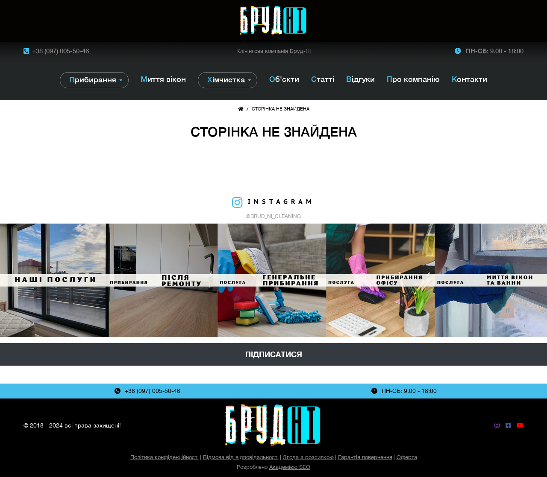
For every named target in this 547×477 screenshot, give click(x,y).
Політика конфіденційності (164, 457)
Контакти (469, 79)
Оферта (407, 457)
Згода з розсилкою (308, 457)
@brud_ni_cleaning (273, 216)
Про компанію (413, 79)
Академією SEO (289, 467)
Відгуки (360, 79)
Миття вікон (163, 79)
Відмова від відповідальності (241, 457)
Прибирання (92, 79)
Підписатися (273, 354)
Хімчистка (226, 79)
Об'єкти (284, 79)
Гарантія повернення (365, 457)
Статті (322, 79)
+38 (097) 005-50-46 (60, 51)
